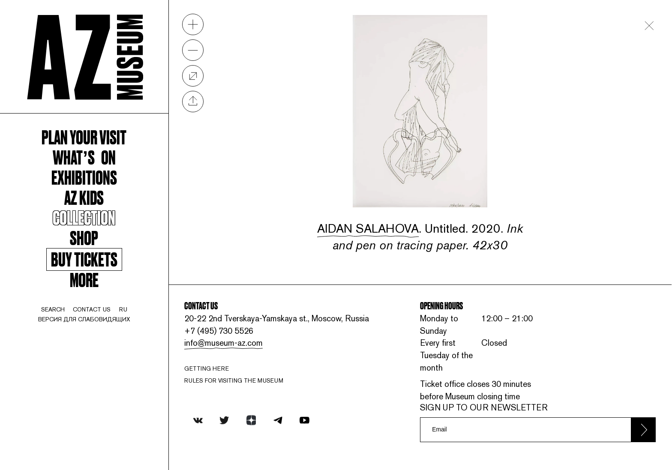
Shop (84, 237)
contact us (92, 309)
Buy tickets (84, 259)
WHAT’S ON (84, 156)
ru (123, 309)
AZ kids (84, 197)
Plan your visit (84, 136)
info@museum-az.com (223, 343)
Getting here (206, 368)
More (84, 279)
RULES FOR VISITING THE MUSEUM (233, 380)
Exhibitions (84, 177)
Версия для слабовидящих (84, 319)
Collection (84, 217)
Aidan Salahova (368, 228)
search (53, 309)
